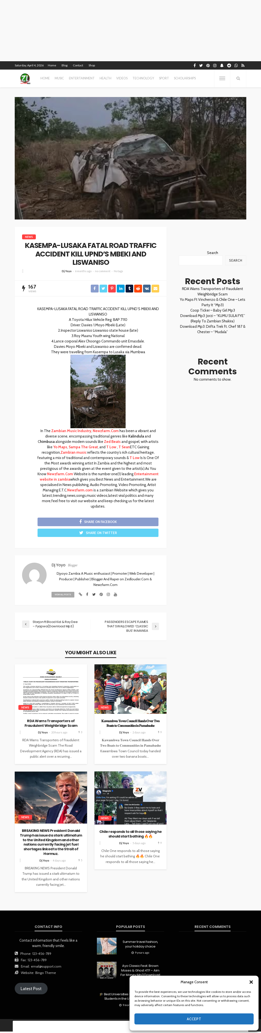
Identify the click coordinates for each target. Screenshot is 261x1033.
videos (122, 78)
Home (52, 65)
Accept (194, 1019)
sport (164, 78)
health (105, 78)
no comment (102, 271)
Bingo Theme (45, 974)
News (29, 236)
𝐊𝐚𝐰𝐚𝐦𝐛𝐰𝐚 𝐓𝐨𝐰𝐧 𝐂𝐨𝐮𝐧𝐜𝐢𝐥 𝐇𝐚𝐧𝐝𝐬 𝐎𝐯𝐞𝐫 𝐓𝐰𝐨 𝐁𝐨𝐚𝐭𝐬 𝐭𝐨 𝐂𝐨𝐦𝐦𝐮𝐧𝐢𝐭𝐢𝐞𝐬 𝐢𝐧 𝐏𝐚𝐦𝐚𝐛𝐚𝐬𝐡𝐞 (130, 724)
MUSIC (59, 78)
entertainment (82, 78)
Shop (92, 65)
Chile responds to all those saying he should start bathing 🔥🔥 (130, 835)
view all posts (64, 596)
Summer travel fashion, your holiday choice (140, 945)
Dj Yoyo (67, 271)
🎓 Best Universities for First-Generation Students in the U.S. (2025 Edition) (129, 998)
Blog (64, 65)
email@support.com (46, 968)
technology (143, 78)
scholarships (185, 78)
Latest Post (31, 990)
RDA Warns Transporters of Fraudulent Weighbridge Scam (51, 724)
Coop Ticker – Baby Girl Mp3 (212, 310)
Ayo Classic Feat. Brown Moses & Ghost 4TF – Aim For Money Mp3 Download (140, 971)
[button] (251, 982)
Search (212, 253)
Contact (78, 65)
